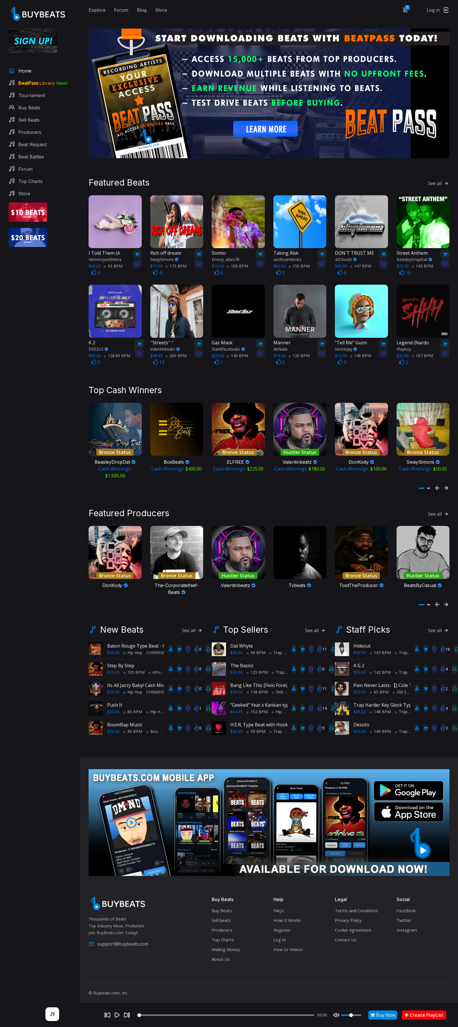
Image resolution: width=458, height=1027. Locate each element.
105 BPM (134, 667)
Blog (142, 10)
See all (438, 181)
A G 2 (358, 660)
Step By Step (120, 660)
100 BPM (237, 263)
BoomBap (157, 726)
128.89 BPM (117, 353)
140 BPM (237, 353)
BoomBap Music (124, 719)
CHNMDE (155, 647)
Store (161, 10)
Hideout (362, 641)
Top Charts (223, 934)
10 (405, 270)
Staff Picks (368, 624)
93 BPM (113, 263)
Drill (277, 687)
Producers (222, 925)
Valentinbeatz (165, 346)
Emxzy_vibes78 (225, 257)
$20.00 (236, 647)
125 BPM (257, 667)
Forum (121, 10)
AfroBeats (160, 667)
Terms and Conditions (356, 905)
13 (158, 360)
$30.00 (113, 706)
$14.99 (236, 706)
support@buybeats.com (118, 939)
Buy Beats (222, 905)
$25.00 (113, 647)
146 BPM (380, 726)
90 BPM (132, 726)
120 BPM (299, 353)
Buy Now (382, 1015)
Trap (275, 647)
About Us (221, 954)
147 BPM (360, 263)
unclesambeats (287, 257)
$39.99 (359, 647)
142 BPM (380, 667)
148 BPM (360, 353)
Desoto (361, 719)
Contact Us (346, 934)
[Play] (117, 1015)
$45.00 (359, 706)
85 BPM (379, 687)
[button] (421, 484)
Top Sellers (245, 624)
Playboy (404, 346)
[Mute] (336, 1015)
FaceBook (406, 905)
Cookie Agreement (353, 925)
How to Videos (288, 944)
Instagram (407, 925)
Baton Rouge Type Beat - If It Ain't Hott (149, 641)
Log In (279, 934)
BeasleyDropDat (414, 257)
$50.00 (359, 667)
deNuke (280, 346)
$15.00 (113, 667)
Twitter (404, 915)
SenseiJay (346, 346)
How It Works (287, 915)
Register (282, 925)
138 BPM (257, 687)
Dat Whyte (241, 641)
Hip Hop (132, 647)
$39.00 (236, 687)
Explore (97, 10)
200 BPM (176, 353)
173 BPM (176, 263)
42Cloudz (346, 257)
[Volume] (351, 1015)
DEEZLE (98, 346)
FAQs (278, 905)
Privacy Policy (348, 915)
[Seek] (225, 1015)
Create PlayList (424, 1015)
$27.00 (359, 687)
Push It (114, 700)
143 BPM (422, 263)
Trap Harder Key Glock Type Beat (389, 700)
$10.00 (359, 726)
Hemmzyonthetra (105, 257)
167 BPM (422, 353)
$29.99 (236, 726)
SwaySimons (164, 257)
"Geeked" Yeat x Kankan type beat (266, 700)
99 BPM (256, 647)
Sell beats (221, 915)
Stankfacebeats (228, 346)
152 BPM (257, 706)
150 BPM (299, 263)
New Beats (121, 624)
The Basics (241, 660)
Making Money (226, 944)
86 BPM (132, 706)
